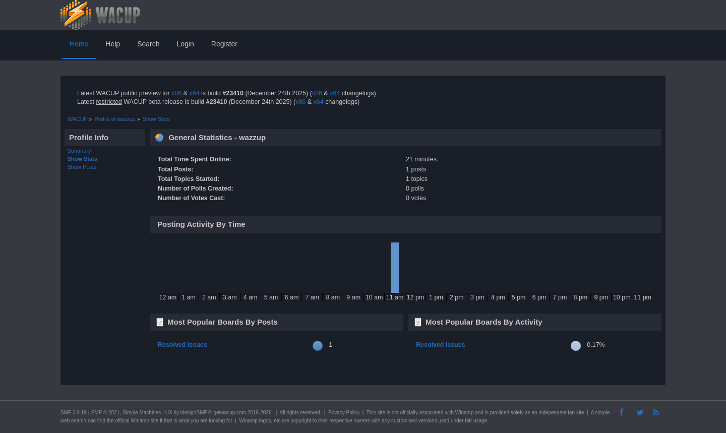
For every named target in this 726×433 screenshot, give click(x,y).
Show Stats (82, 159)
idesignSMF (193, 412)
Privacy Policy (343, 412)
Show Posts (82, 167)
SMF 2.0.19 (73, 412)
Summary (79, 151)
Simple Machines (142, 412)
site (381, 412)
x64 (194, 93)
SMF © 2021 (105, 412)
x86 (176, 93)
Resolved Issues (182, 344)
